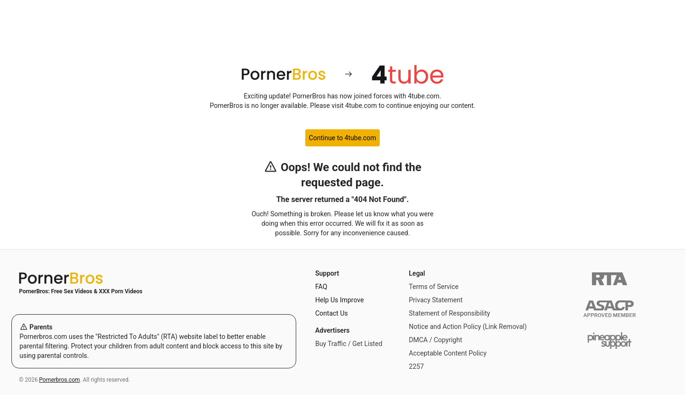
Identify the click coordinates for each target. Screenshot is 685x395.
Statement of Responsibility (449, 313)
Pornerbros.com (59, 379)
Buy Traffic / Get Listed (348, 343)
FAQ (321, 286)
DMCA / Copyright (435, 340)
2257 (416, 366)
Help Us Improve (339, 300)
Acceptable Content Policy (448, 353)
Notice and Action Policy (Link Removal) (467, 326)
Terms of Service (434, 286)
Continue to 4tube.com (342, 138)
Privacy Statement (435, 300)
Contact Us (331, 313)
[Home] (154, 278)
